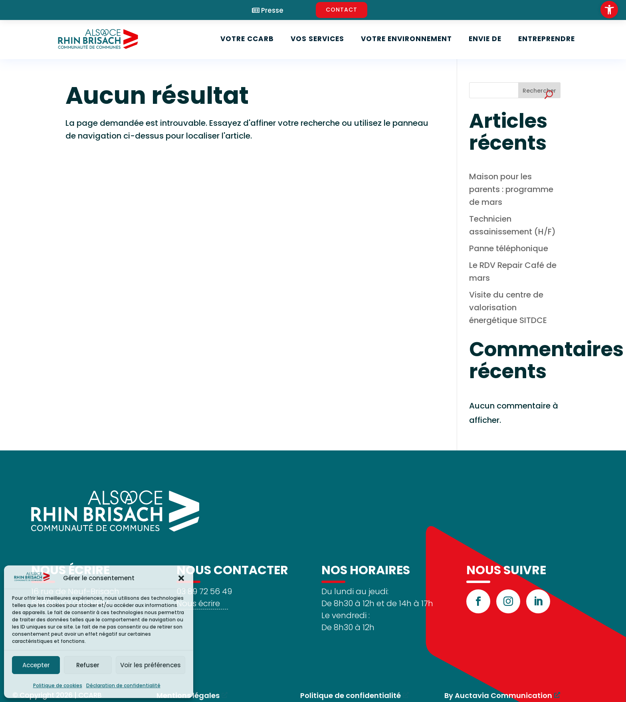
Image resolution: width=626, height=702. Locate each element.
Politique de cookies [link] (57, 685)
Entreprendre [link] (546, 39)
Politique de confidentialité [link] (350, 695)
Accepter (36, 665)
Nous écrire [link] (198, 603)
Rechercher (539, 91)
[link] (609, 9)
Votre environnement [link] (406, 39)
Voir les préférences (150, 665)
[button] (181, 578)
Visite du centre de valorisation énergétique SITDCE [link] (508, 307)
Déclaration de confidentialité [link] (123, 685)
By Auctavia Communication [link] (498, 695)
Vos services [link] (317, 39)
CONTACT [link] (341, 10)
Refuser (87, 665)
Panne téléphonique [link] (508, 248)
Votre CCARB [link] (247, 39)
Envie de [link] (485, 39)
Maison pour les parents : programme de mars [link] (511, 189)
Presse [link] (272, 10)
